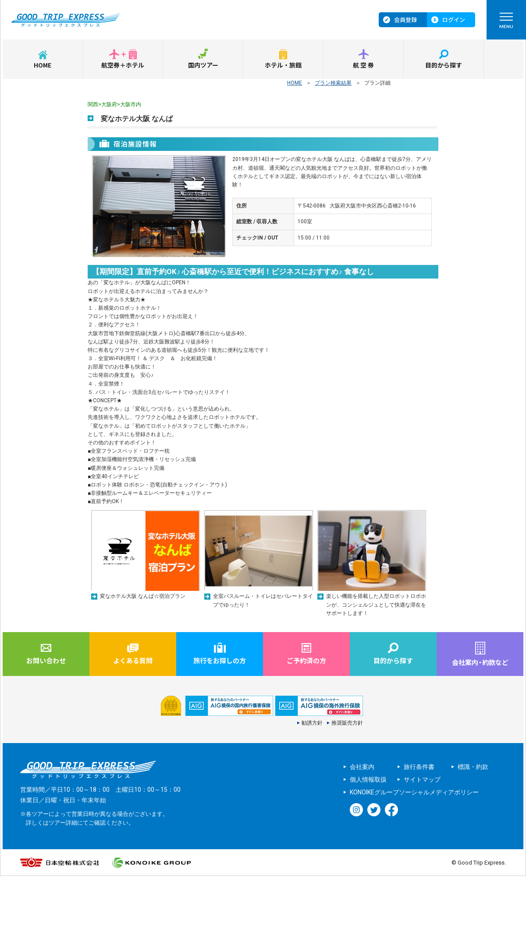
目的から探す (443, 65)
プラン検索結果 (333, 83)
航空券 (364, 65)
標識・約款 (473, 766)
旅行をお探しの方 (219, 660)
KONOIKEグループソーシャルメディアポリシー (414, 792)
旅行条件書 (419, 766)
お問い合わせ (46, 660)
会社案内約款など (480, 662)
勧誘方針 (312, 723)
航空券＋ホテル (122, 65)
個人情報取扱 (368, 779)
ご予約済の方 (306, 660)
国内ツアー (203, 65)
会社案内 (362, 766)
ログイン (453, 19)
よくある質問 (133, 660)
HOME (42, 65)
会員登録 (405, 19)
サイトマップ (422, 779)
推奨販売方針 (347, 723)
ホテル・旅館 (283, 65)
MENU (506, 22)
